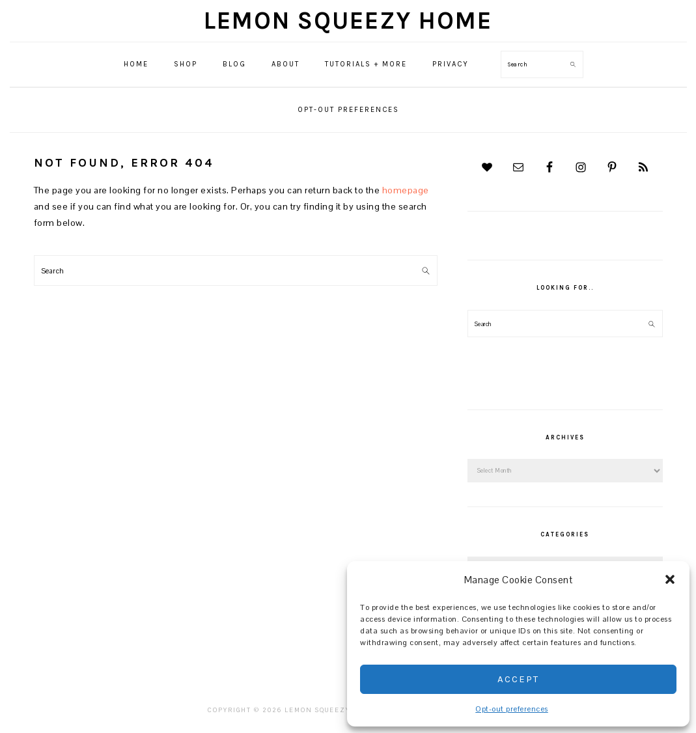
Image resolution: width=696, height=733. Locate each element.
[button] (669, 579)
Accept (518, 679)
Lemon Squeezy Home (348, 21)
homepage (405, 190)
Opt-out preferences (511, 709)
